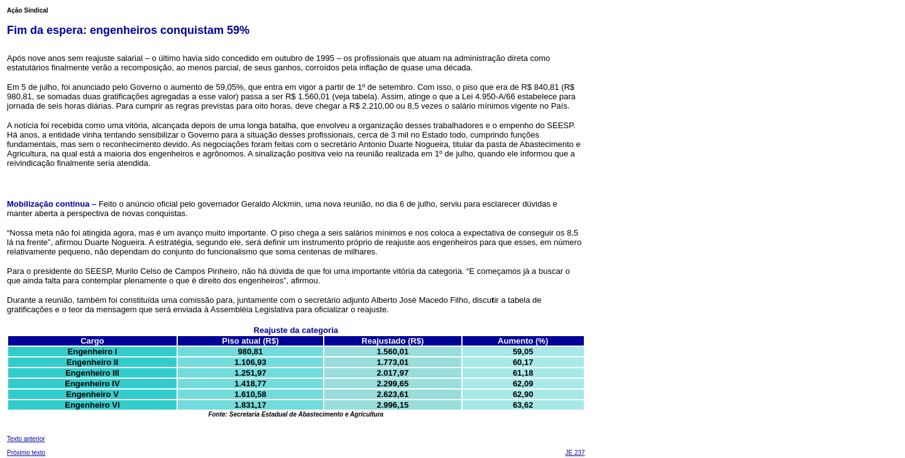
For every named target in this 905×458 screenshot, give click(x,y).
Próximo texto (26, 452)
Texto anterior (26, 438)
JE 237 (574, 452)
